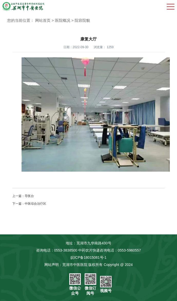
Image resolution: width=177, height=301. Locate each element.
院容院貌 (82, 20)
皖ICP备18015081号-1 (88, 257)
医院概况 (62, 20)
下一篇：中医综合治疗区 (29, 203)
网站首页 (43, 20)
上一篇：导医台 (23, 196)
